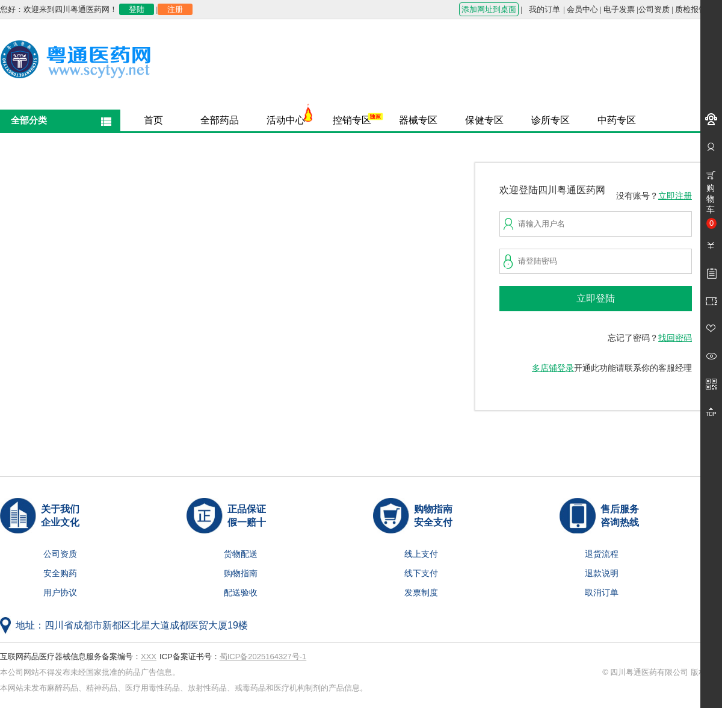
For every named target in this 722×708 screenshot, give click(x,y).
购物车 (711, 206)
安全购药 (60, 573)
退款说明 (602, 573)
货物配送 (241, 554)
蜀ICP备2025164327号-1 (263, 656)
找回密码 (675, 338)
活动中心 (286, 120)
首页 (153, 120)
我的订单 (544, 9)
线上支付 (421, 554)
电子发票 (619, 9)
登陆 (136, 9)
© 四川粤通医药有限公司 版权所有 (662, 672)
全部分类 (29, 120)
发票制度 (421, 592)
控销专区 (352, 120)
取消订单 (602, 592)
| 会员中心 (580, 9)
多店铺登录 (553, 368)
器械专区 (418, 120)
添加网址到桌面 (488, 9)
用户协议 (60, 592)
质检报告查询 (698, 9)
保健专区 (484, 120)
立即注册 (675, 195)
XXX (148, 656)
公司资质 (654, 9)
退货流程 (602, 554)
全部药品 (219, 120)
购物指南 (241, 573)
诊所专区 (550, 120)
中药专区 (616, 120)
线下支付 (421, 573)
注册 (175, 9)
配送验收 (241, 592)
